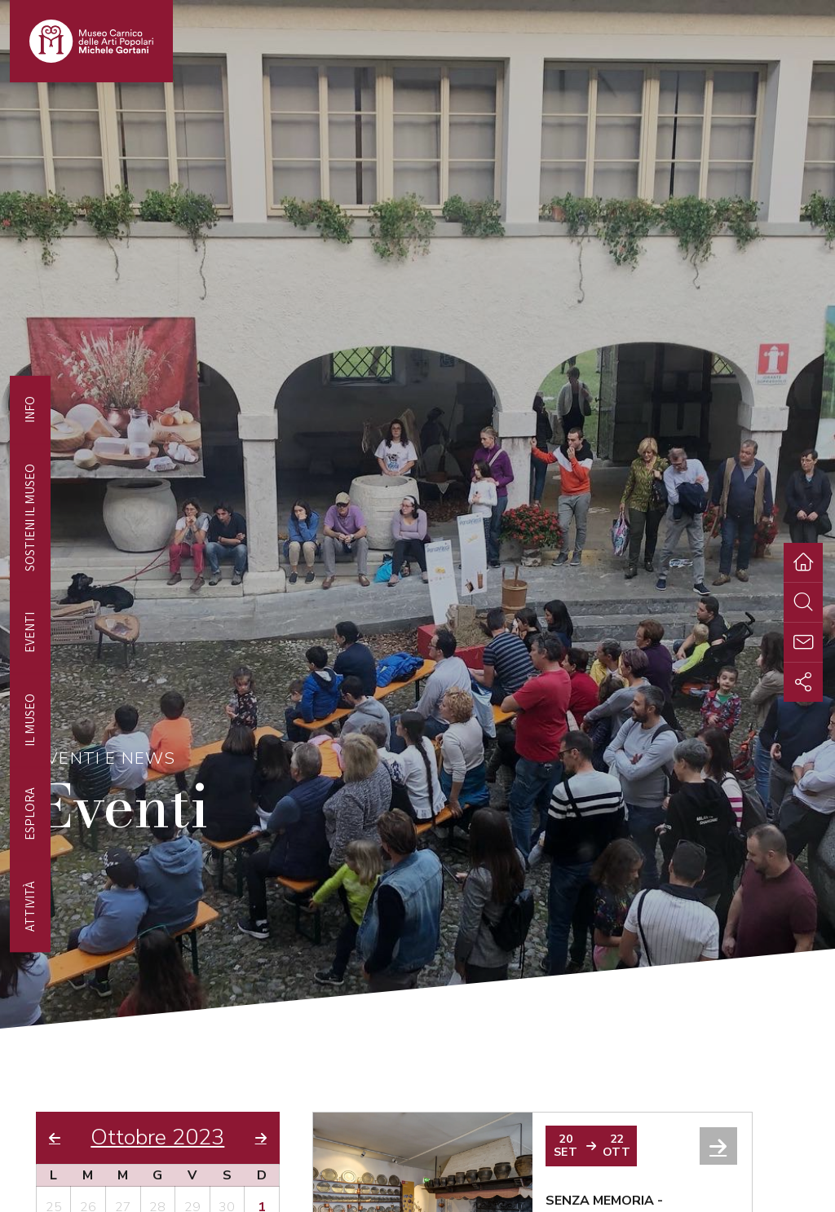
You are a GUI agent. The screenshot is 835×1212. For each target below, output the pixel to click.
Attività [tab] (29, 906)
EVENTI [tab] (29, 632)
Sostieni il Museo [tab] (29, 517)
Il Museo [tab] (29, 720)
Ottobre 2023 (157, 1138)
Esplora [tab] (29, 813)
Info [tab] (29, 409)
